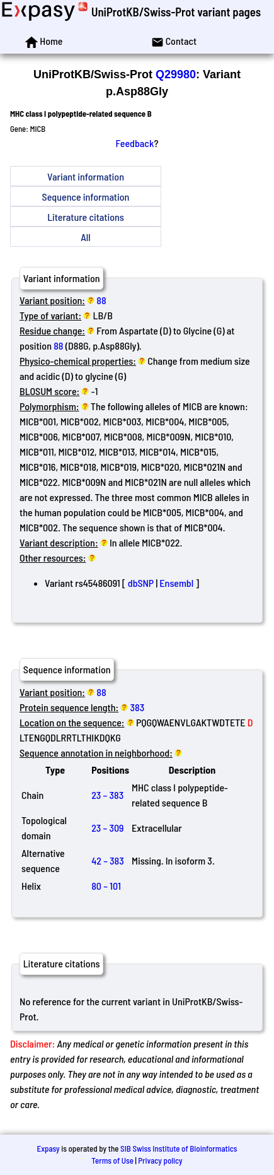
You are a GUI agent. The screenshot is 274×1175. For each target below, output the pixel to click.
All (85, 237)
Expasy (48, 1148)
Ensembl (176, 583)
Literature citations (85, 217)
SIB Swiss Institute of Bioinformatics (178, 1148)
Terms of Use (112, 1160)
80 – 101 (106, 886)
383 (137, 707)
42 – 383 (107, 860)
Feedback (135, 143)
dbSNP (141, 583)
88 (101, 300)
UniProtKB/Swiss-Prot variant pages (176, 11)
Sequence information (86, 197)
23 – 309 (107, 828)
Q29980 (176, 74)
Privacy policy (160, 1160)
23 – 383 (107, 795)
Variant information (85, 176)
